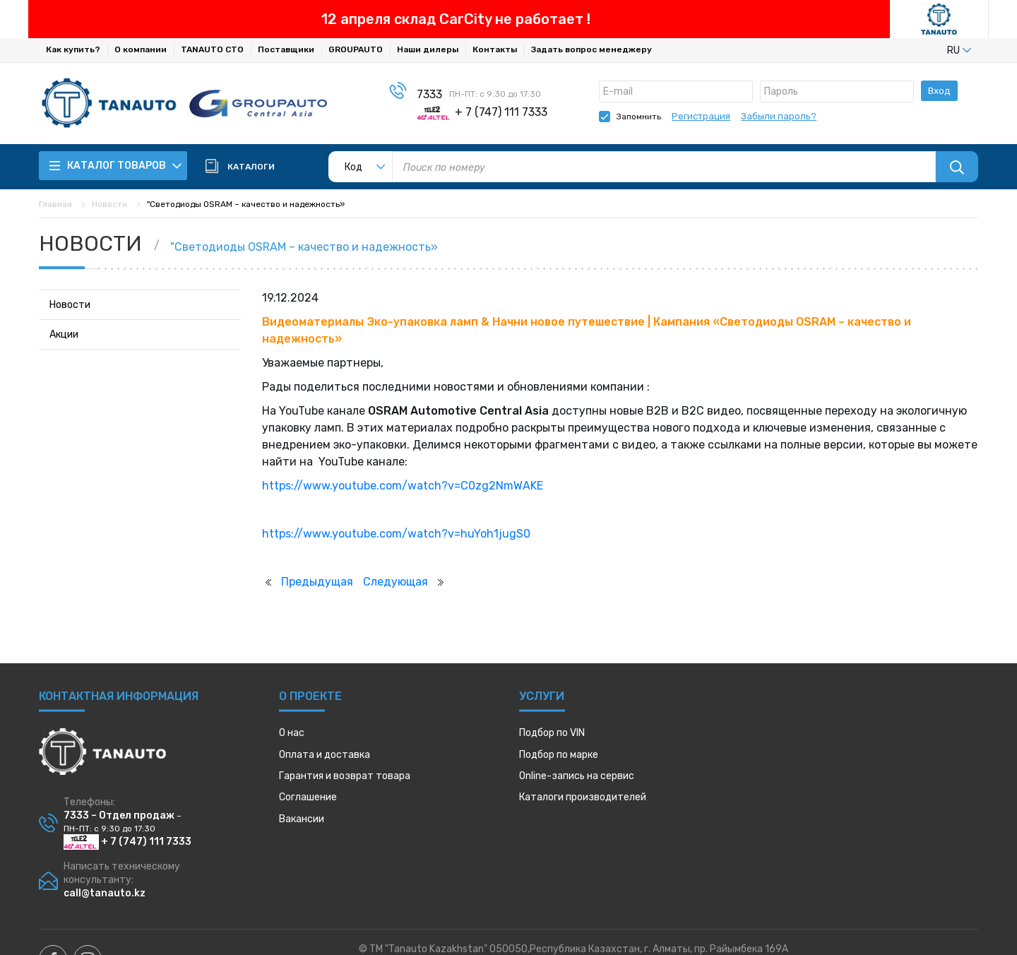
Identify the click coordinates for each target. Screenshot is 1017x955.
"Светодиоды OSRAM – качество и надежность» (304, 247)
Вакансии (301, 819)
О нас (291, 733)
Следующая (395, 581)
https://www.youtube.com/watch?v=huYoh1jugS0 (396, 533)
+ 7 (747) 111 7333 (127, 842)
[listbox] (935, 50)
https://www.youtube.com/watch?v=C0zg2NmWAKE (402, 485)
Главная (55, 204)
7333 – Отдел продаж (119, 815)
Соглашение (308, 797)
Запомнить (639, 116)
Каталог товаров (115, 166)
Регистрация (701, 116)
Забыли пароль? (778, 116)
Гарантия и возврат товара (344, 776)
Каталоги (582, 797)
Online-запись (576, 776)
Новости (109, 204)
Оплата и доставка (324, 755)
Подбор (552, 733)
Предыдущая (317, 581)
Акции (63, 334)
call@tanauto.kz (104, 893)
